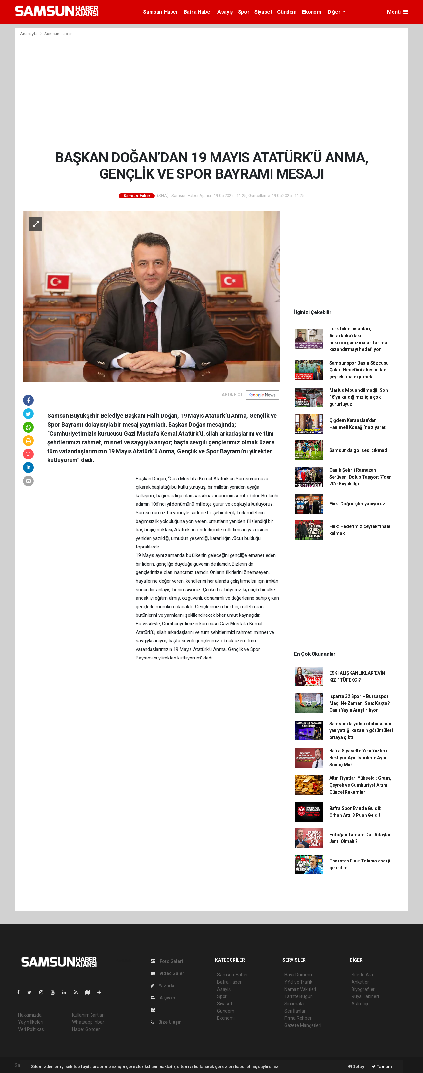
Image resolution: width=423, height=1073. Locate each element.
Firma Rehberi (298, 1018)
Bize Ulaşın (166, 1022)
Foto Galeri (167, 961)
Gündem (287, 12)
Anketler (360, 982)
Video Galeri (168, 973)
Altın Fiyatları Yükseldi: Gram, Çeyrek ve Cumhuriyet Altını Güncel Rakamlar (360, 784)
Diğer (335, 12)
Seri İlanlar (295, 1011)
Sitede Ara (362, 974)
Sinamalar (294, 1003)
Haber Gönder (86, 1029)
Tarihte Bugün (298, 996)
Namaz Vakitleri (300, 989)
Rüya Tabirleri (365, 996)
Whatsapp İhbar (88, 1022)
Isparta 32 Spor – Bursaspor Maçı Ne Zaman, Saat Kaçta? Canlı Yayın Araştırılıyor (359, 703)
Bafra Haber (198, 12)
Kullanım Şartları (88, 1014)
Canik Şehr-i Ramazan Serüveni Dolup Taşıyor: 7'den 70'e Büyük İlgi (360, 476)
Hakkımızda (30, 1014)
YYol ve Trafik (298, 982)
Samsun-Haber (160, 12)
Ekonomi (312, 12)
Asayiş (225, 12)
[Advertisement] (211, 95)
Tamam (382, 1066)
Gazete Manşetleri (302, 1025)
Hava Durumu (298, 974)
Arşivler (163, 997)
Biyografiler (363, 989)
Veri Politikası (31, 1029)
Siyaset (263, 12)
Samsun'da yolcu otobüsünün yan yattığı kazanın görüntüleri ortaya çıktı (361, 730)
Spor (243, 12)
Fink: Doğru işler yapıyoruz (357, 503)
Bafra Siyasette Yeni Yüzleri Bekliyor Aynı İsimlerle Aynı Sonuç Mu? (358, 757)
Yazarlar (163, 985)
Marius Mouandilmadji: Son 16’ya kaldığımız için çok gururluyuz (358, 397)
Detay (356, 1066)
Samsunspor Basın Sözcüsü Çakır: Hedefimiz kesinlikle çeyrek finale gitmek (359, 369)
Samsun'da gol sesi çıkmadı (359, 450)
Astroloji (360, 1003)
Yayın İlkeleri (30, 1022)
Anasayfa (29, 33)
